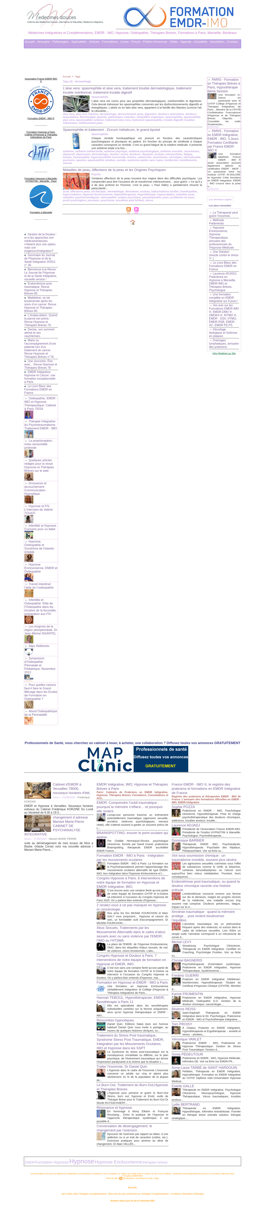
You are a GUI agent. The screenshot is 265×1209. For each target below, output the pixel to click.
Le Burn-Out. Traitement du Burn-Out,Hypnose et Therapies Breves (124, 1091)
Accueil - (30, 41)
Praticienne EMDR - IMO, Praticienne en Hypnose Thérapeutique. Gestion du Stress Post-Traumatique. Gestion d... (211, 1041)
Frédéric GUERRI (186, 966)
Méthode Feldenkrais (216, 227)
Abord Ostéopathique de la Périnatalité (40, 696)
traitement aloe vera (116, 119)
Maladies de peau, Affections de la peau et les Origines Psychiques (118, 167)
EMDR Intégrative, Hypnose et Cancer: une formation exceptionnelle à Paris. (40, 373)
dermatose (130, 188)
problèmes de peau (179, 194)
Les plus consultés (220, 210)
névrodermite (178, 157)
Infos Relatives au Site (224, 365)
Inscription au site (143, 1181)
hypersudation (72, 191)
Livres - (125, 41)
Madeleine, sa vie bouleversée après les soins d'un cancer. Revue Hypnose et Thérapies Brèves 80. (40, 301)
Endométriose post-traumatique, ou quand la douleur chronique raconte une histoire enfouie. (206, 876)
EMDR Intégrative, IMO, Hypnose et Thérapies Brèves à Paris (126, 770)
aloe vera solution (87, 114)
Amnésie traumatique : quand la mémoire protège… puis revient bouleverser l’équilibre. (205, 907)
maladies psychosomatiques (80, 194)
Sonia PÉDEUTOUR (188, 1049)
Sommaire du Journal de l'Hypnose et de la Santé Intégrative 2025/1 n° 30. (40, 253)
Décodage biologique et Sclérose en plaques (223, 342)
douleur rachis (117, 154)
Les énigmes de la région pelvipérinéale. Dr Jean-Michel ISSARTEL (40, 619)
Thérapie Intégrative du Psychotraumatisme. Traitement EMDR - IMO (40, 420)
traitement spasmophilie (145, 119)
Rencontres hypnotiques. (117, 1021)
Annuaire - (44, 41)
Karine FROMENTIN (188, 985)
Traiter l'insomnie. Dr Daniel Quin (124, 1071)
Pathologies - (61, 41)
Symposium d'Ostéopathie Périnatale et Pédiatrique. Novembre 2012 (40, 652)
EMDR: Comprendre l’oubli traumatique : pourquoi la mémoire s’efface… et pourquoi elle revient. (132, 790)
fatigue (185, 154)
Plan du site (113, 1181)
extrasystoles (171, 154)
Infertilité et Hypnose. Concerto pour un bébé (40, 520)
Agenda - (187, 41)
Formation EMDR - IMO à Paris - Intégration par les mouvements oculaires (130, 841)
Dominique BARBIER (189, 827)
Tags (78, 76)
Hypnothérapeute (123, 191)
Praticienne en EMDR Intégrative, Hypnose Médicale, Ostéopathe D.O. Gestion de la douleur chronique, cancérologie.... (211, 992)
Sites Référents (39, 635)
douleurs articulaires (168, 114)
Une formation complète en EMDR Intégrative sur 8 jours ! (224, 303)
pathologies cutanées (120, 117)
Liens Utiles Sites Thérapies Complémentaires (92, 1196)
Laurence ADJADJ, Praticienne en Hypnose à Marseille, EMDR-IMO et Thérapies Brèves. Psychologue (223, 287)
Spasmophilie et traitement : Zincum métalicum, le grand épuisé (115, 130)
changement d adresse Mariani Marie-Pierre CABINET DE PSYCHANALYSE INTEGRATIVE (57, 809)
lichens (120, 157)
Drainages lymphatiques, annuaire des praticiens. (218, 354)
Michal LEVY (182, 933)
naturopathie (107, 194)
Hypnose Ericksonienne (96, 191)
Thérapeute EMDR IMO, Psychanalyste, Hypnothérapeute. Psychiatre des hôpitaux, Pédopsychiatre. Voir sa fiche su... (211, 834)
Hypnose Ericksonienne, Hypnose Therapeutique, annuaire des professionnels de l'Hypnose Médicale (221, 243)
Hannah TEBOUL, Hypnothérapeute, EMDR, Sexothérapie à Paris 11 (126, 1001)
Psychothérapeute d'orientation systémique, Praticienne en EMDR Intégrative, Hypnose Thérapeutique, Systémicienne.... (211, 958)
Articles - (95, 41)
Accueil (67, 76)
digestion (148, 114)
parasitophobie (149, 194)
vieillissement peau (90, 122)
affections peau (79, 188)
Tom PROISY (183, 1018)
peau (163, 194)
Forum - (136, 41)
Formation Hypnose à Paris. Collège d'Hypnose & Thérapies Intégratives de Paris (41, 130)
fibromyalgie (87, 117)
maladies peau (182, 191)
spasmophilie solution (89, 119)
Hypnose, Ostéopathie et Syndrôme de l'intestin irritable (38, 538)
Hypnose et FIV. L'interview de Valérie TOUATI (38, 502)
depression (83, 154)
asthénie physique (114, 151)
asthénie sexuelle (168, 151)
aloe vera (68, 114)
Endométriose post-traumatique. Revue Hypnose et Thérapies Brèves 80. (38, 285)
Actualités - (201, 41)
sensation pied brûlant (120, 197)
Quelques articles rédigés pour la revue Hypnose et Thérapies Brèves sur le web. (38, 459)
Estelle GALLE (184, 1086)
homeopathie (71, 157)
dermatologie (107, 114)
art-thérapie (98, 188)
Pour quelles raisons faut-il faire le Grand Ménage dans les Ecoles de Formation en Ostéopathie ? (40, 676)
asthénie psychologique (141, 151)
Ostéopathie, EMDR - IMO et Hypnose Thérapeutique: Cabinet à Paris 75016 (40, 399)
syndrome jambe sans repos (130, 160)
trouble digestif (170, 119)
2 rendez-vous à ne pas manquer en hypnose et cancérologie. (126, 897)
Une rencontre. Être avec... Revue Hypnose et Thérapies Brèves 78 (39, 361)
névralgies (162, 157)
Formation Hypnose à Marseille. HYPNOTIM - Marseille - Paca (41, 174)
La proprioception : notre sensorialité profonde (38, 439)
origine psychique (127, 194)
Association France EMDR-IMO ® (41, 78)
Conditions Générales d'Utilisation (178, 1196)
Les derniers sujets (221, 203)
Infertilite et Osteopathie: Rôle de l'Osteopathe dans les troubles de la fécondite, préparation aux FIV (40, 597)
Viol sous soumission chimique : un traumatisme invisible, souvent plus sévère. (200, 846)
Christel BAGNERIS (188, 951)
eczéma (156, 154)
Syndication (128, 1181)
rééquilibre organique (148, 117)
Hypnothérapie (144, 191)
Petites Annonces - (156, 41)
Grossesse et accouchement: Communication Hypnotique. (35, 482)
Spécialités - (80, 41)
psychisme (98, 197)
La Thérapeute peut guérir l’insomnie (224, 220)
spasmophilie (170, 117)
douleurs (133, 154)
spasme (68, 160)
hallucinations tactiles (162, 188)
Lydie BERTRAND (187, 1108)
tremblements (172, 160)
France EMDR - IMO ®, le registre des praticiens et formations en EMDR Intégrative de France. (203, 772)
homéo (194, 154)
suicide (107, 160)
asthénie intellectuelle (88, 151)
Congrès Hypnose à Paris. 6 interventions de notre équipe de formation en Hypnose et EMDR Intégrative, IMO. (131, 869)
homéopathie (185, 188)
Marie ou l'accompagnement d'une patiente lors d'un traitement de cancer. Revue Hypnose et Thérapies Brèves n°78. (40, 345)
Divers (56, 780)
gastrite (101, 117)
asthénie (68, 151)
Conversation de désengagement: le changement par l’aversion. (126, 1132)
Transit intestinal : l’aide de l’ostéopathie (38, 576)
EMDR (28, 1165)
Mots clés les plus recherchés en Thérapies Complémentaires (137, 1196)
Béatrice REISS (184, 1000)
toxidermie (155, 160)
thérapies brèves (127, 1165)
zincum (186, 160)
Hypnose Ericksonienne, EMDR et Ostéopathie (40, 559)
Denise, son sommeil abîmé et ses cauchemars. (39, 329)
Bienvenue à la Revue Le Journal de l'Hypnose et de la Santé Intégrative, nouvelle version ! (40, 269)
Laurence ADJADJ (187, 809)
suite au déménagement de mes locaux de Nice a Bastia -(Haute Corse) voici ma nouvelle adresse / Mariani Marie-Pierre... (58, 830)
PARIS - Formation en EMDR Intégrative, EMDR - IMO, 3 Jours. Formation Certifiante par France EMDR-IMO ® (224, 144)
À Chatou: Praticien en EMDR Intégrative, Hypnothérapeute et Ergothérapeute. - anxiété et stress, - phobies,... (211, 1025)
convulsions (188, 151)
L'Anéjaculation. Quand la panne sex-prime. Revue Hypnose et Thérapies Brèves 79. (41, 316)
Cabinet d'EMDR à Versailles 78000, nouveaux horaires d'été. (73, 772)
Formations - (111, 41)
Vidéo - (175, 41)
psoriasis (193, 157)
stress (139, 197)
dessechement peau (128, 114)
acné (66, 188)
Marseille (132, 1190)
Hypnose (70, 1165)
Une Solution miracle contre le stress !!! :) (220, 261)
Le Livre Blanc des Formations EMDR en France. (38, 386)
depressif (68, 154)
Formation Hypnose (46, 1165)
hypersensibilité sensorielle (97, 157)
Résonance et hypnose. (116, 1112)
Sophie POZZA (184, 790)
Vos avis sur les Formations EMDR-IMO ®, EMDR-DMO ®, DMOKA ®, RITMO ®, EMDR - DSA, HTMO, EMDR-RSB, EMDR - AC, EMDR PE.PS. (223, 322)
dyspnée (145, 154)
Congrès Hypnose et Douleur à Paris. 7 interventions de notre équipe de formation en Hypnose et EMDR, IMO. (131, 953)
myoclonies (148, 157)
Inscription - (218, 41)
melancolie (132, 157)
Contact (232, 41)
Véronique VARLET (188, 1034)
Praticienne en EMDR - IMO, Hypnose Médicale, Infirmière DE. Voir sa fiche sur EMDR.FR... (211, 1056)
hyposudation (163, 191)
